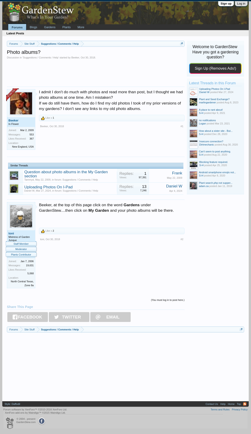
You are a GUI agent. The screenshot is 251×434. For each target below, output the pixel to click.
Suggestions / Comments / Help (40, 57)
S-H (201, 113)
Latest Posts (15, 33)
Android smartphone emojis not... (217, 172)
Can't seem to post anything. (215, 151)
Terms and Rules (220, 409)
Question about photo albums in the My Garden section (66, 174)
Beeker (75, 57)
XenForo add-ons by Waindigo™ (23, 412)
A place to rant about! (211, 109)
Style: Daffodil (12, 404)
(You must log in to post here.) (168, 300)
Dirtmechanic (206, 144)
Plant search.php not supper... (215, 182)
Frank (177, 173)
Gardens (49, 27)
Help (223, 404)
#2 (182, 239)
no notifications (207, 120)
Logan (202, 123)
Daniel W (29, 190)
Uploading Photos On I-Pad (48, 187)
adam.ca (204, 186)
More (80, 27)
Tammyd (29, 179)
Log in (241, 3)
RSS (244, 404)
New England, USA (23, 146)
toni (11, 233)
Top (239, 404)
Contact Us (212, 404)
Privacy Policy (240, 409)
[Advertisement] (96, 71)
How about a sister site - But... (216, 130)
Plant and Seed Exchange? (214, 99)
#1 (182, 126)
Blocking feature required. (213, 162)
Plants (66, 27)
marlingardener (207, 102)
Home (231, 404)
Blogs (33, 27)
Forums (17, 27)
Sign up (226, 3)
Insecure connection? (211, 141)
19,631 (30, 265)
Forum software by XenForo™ (35, 409)
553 (32, 134)
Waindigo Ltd (57, 412)
